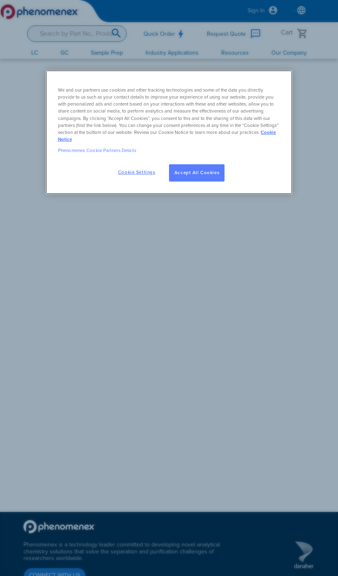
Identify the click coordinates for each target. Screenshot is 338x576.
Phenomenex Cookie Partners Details (97, 150)
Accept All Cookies (196, 172)
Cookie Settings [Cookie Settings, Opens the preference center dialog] (136, 172)
